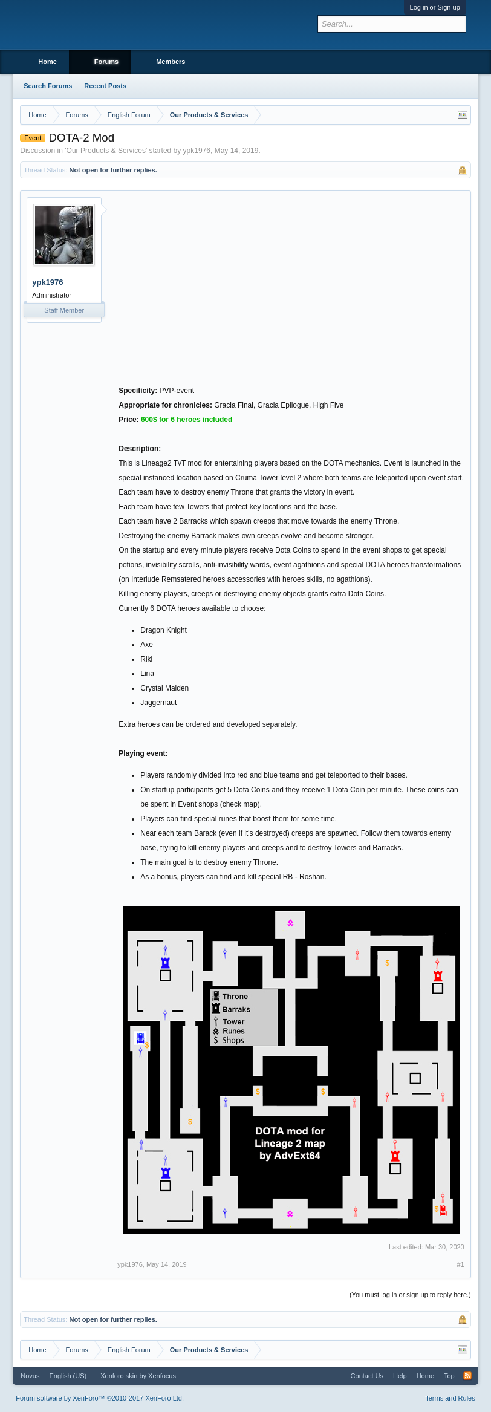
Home (47, 61)
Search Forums (48, 85)
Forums (106, 61)
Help (400, 1375)
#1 (460, 1264)
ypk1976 (196, 150)
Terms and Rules (450, 1398)
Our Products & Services (106, 150)
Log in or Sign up (435, 7)
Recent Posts (105, 85)
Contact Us (367, 1375)
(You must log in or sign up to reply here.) (410, 1294)
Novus (30, 1375)
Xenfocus (162, 1375)
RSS (467, 1376)
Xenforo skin (118, 1375)
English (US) (67, 1375)
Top (449, 1375)
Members (170, 61)
